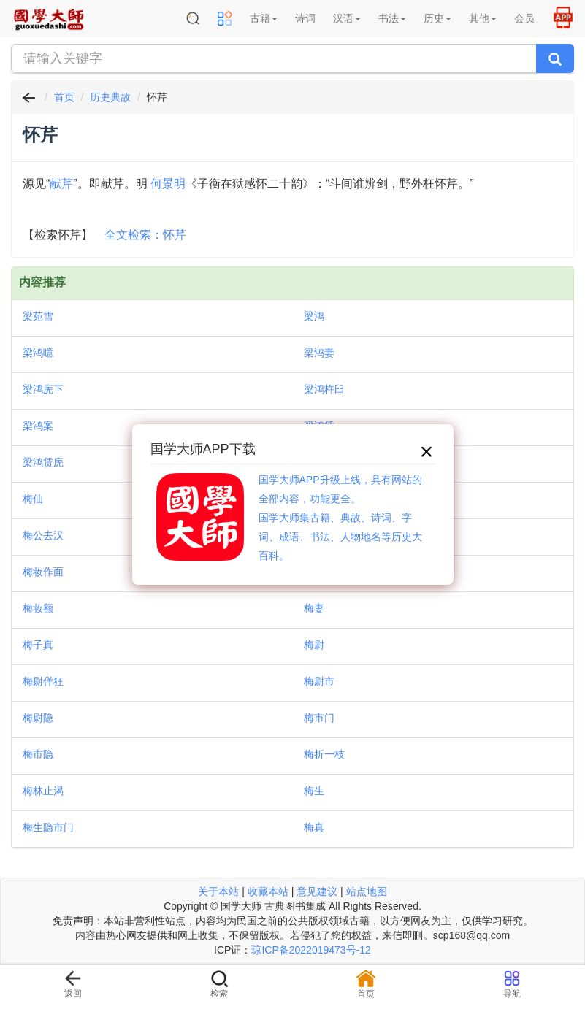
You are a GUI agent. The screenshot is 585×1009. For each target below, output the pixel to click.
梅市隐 (38, 754)
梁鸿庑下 (43, 389)
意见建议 (317, 891)
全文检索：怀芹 (145, 235)
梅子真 (38, 645)
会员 (524, 18)
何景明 (168, 183)
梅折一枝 (324, 754)
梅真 (314, 827)
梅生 (314, 791)
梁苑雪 (38, 316)
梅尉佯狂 (43, 681)
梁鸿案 (38, 425)
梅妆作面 (43, 572)
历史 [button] (437, 18)
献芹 (61, 183)
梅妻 (314, 608)
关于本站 (218, 891)
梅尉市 (319, 681)
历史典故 (110, 97)
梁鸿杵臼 (324, 389)
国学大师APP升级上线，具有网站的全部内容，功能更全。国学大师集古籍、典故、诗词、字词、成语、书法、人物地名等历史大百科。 (340, 517)
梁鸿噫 (38, 352)
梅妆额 (38, 608)
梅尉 (314, 645)
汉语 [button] (347, 18)
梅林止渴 (43, 791)
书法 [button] (392, 18)
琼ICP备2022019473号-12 (310, 950)
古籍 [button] (264, 18)
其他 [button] (483, 18)
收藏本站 (268, 891)
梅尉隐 (38, 718)
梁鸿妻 (319, 352)
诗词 (305, 18)
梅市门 (319, 718)
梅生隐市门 (48, 827)
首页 (64, 97)
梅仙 (33, 498)
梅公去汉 (43, 535)
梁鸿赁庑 (43, 462)
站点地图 (366, 891)
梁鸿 (314, 316)
